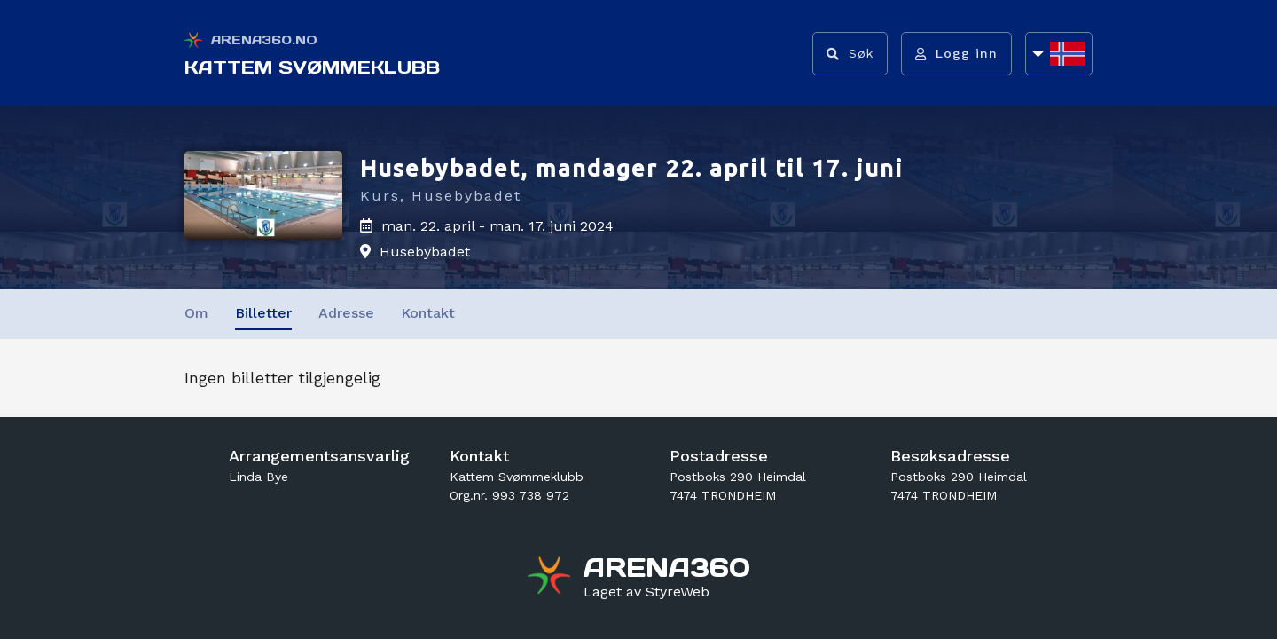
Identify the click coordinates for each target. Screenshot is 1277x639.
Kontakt (428, 312)
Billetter (263, 312)
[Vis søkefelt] (850, 54)
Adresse (346, 312)
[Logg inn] (956, 54)
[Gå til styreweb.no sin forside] (646, 592)
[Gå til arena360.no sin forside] (551, 578)
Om (196, 312)
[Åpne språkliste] (1059, 54)
